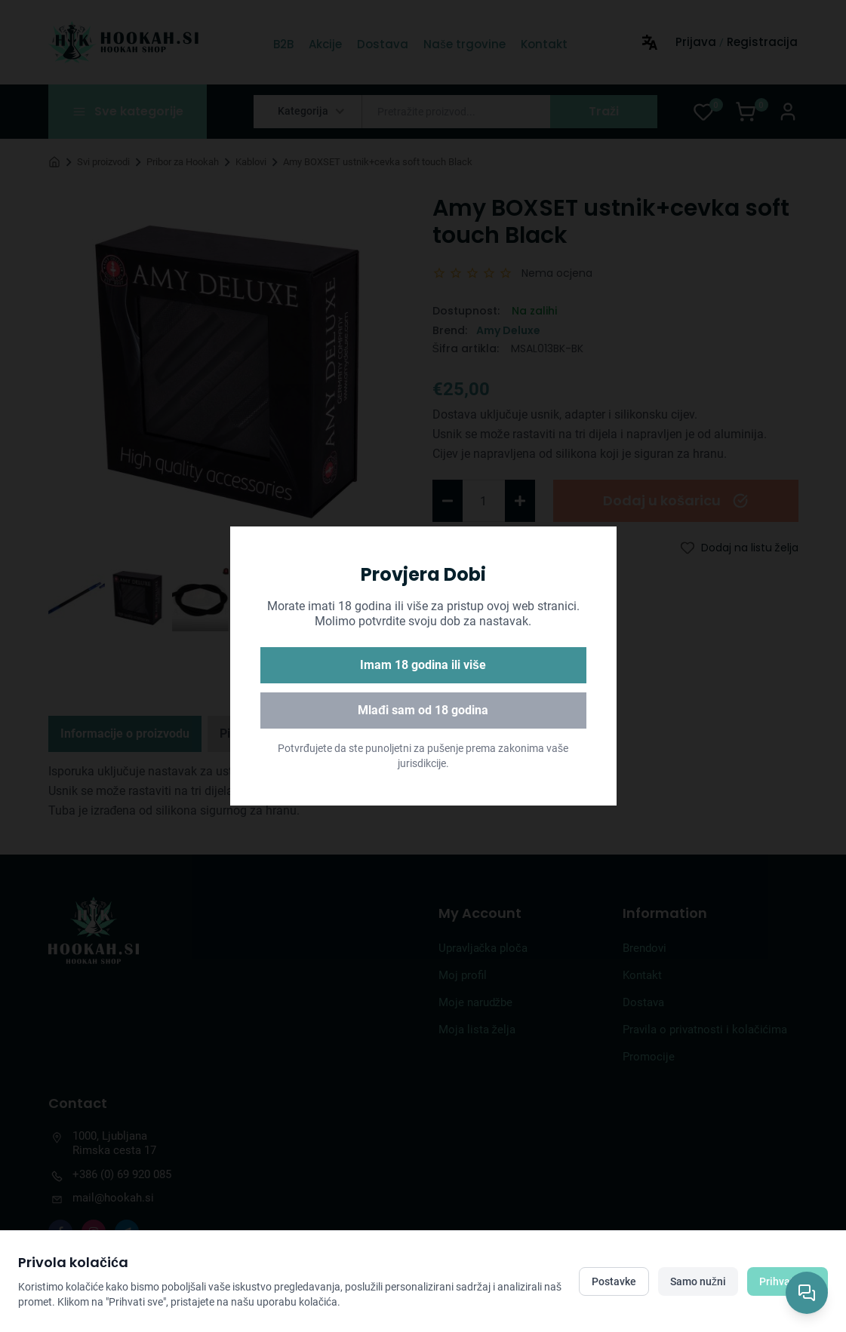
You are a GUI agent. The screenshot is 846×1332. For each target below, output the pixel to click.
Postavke (614, 1281)
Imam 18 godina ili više (423, 665)
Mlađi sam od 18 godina (423, 710)
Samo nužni (698, 1281)
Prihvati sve (787, 1281)
